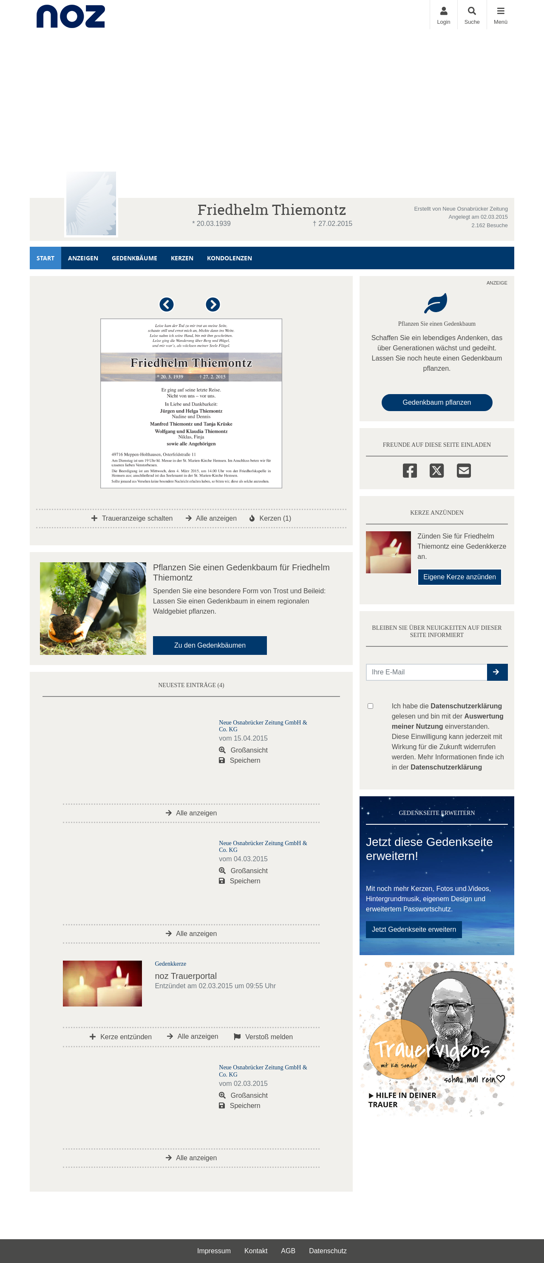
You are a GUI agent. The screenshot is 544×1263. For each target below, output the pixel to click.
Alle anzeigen (211, 518)
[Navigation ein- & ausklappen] (500, 14)
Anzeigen (83, 258)
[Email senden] (427, 672)
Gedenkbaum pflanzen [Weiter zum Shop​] (437, 402)
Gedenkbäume (134, 258)
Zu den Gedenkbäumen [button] (210, 645)
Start (45, 258)
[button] (168, 308)
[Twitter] (437, 469)
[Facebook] (410, 469)
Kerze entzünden (121, 1036)
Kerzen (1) (270, 518)
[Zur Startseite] (71, 14)
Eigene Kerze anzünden (459, 577)
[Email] (464, 469)
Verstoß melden (263, 1036)
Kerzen (182, 258)
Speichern (240, 760)
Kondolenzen (229, 258)
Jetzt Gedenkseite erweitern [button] (414, 929)
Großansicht (243, 750)
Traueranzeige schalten (132, 518)
